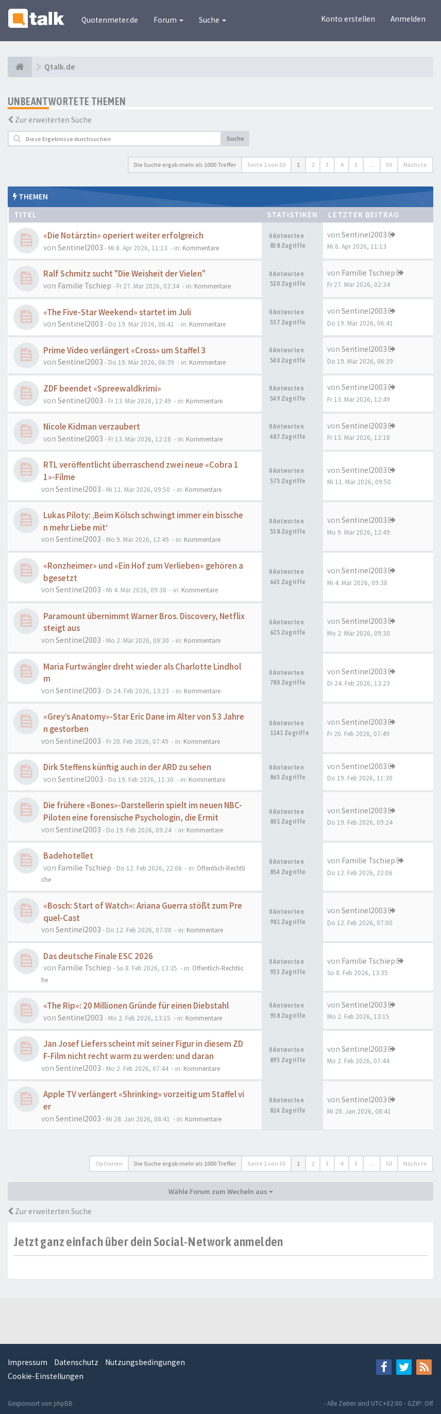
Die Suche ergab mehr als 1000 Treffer (185, 164)
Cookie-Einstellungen (45, 1376)
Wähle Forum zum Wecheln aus (220, 1191)
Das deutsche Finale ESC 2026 (98, 956)
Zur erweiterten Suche (53, 120)
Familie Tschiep (84, 286)
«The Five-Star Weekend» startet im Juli (117, 312)
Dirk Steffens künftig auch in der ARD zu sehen (127, 767)
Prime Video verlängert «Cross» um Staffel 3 (124, 350)
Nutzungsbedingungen (145, 1362)
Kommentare (200, 248)
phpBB (63, 1403)
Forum (168, 20)
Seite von (266, 164)
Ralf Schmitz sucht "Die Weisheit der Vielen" (124, 273)
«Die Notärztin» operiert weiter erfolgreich (123, 235)
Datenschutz (76, 1362)
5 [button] (356, 164)
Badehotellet (68, 855)
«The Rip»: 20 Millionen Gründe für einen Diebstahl (136, 1005)
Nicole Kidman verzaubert (91, 426)
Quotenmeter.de (109, 20)
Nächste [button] (415, 164)
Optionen (109, 1163)
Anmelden (408, 19)
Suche (212, 20)
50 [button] (389, 164)
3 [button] (327, 164)
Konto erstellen (348, 19)
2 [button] (312, 164)
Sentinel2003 (80, 247)
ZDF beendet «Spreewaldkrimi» (102, 388)
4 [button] (341, 164)
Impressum (27, 1362)
